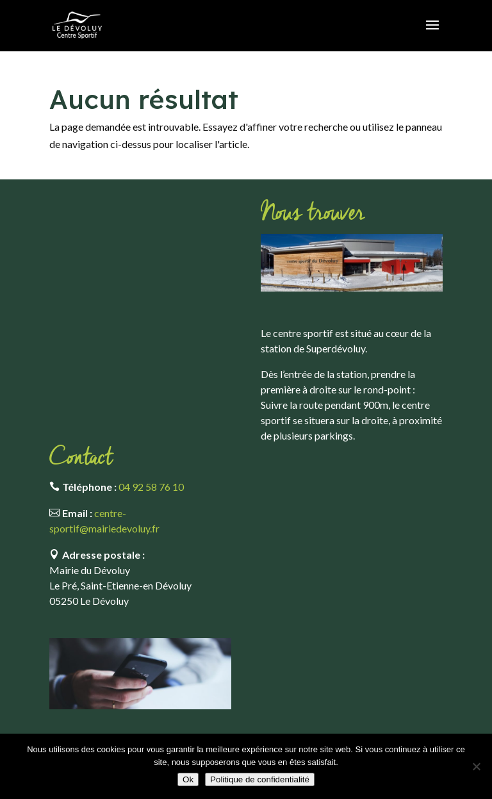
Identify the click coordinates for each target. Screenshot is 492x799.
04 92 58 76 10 (151, 487)
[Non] (476, 766)
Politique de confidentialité (259, 779)
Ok (188, 779)
